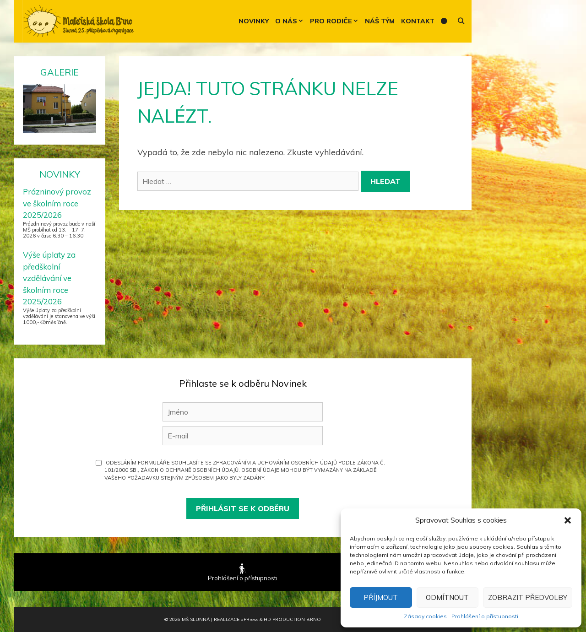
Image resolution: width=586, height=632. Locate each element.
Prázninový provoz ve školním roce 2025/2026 (57, 203)
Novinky (254, 21)
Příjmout (381, 597)
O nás (291, 21)
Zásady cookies (425, 616)
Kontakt (417, 21)
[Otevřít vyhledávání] (461, 21)
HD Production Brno (292, 619)
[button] (567, 520)
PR (249, 619)
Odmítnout (447, 597)
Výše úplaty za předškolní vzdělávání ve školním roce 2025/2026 (49, 278)
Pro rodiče (336, 21)
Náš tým (380, 21)
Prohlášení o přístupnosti (484, 616)
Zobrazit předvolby (527, 597)
